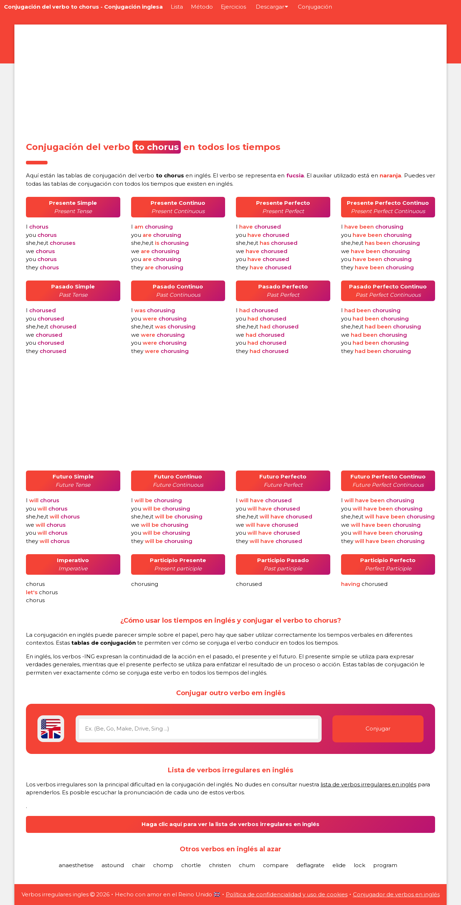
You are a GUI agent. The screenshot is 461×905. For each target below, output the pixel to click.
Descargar (272, 6)
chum (247, 865)
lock (359, 865)
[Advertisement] (230, 80)
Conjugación (315, 6)
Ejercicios (233, 6)
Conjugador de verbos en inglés (396, 894)
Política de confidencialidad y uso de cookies (287, 894)
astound (113, 865)
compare (275, 865)
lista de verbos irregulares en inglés (368, 784)
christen (220, 865)
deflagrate (310, 865)
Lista (177, 6)
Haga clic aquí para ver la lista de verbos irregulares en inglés (230, 824)
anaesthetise (76, 865)
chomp (163, 865)
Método (202, 6)
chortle (191, 865)
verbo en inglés (174, 175)
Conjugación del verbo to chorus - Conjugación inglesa (83, 6)
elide (339, 865)
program (385, 865)
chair (138, 865)
